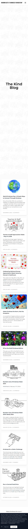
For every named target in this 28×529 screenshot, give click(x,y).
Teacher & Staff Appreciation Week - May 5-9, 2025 (13, 235)
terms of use (12, 522)
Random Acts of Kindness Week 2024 (13, 382)
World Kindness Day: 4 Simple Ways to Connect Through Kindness (14, 197)
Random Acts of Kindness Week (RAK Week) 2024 (13, 413)
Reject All (6, 526)
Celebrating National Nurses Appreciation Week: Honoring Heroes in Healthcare (12, 273)
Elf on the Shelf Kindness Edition (13, 348)
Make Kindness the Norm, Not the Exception (13, 312)
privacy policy (4, 522)
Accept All (13, 526)
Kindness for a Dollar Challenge (12, 449)
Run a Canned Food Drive (11, 484)
